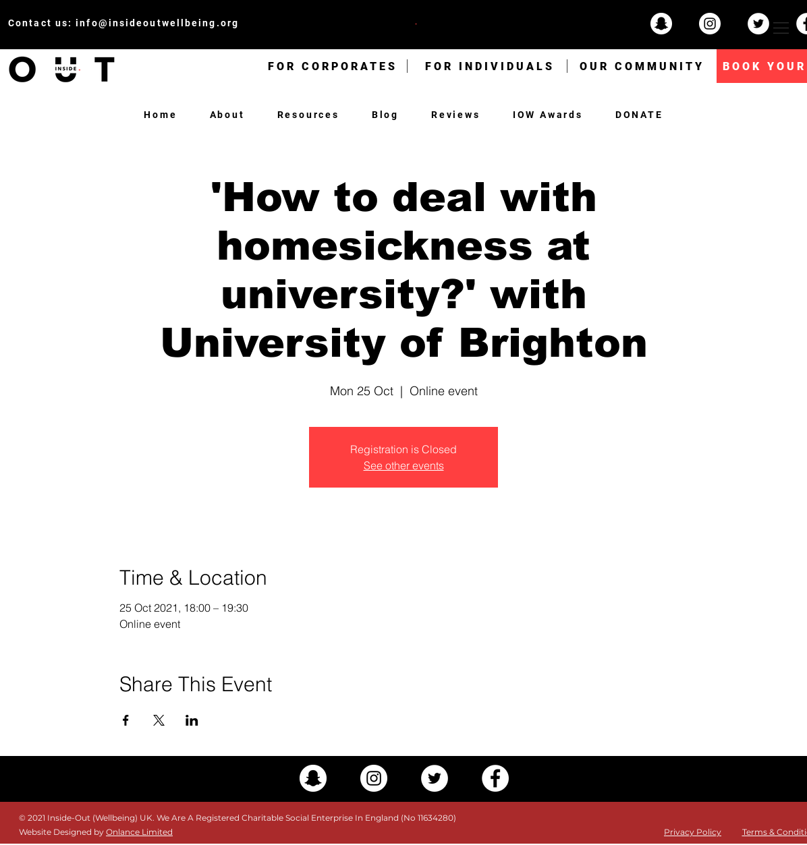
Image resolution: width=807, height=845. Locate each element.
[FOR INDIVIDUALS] (489, 66)
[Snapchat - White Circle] (661, 23)
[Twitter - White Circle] (758, 23)
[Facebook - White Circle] (495, 778)
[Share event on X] (158, 720)
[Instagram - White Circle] (710, 23)
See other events (404, 465)
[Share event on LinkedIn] (192, 720)
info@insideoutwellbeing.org (157, 23)
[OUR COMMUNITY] (642, 66)
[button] (781, 28)
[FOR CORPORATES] (332, 66)
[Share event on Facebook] (125, 720)
